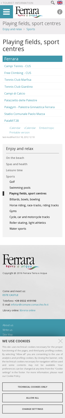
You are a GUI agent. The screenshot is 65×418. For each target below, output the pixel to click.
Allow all (32, 397)
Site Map (8, 334)
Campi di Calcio (14, 93)
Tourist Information (18, 3)
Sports (31, 29)
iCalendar (15, 128)
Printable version (20, 132)
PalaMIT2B (11, 121)
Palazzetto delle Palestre (20, 100)
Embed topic (46, 128)
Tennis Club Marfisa (17, 80)
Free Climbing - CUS (17, 73)
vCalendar (30, 128)
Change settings (32, 409)
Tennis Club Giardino (18, 87)
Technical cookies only (32, 386)
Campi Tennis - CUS (17, 66)
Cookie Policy (13, 376)
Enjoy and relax (12, 29)
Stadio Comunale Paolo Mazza (24, 114)
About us (8, 325)
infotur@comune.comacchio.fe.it (30, 304)
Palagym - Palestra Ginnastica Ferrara (29, 107)
